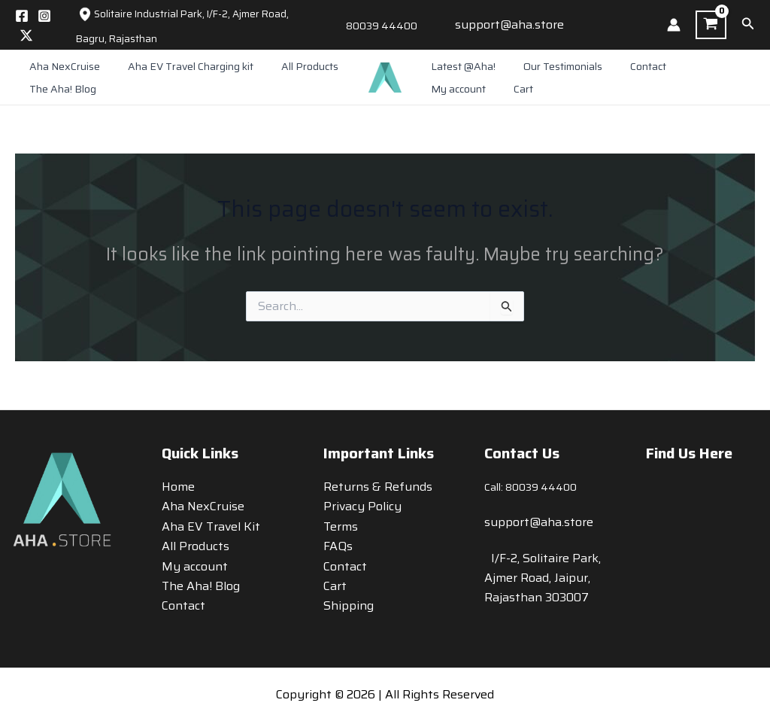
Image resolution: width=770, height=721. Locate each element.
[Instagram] (44, 16)
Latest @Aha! (459, 66)
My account (697, 66)
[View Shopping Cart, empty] (711, 25)
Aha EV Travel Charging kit (180, 66)
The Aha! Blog (59, 89)
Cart (437, 89)
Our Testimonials (552, 66)
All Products (292, 66)
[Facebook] (22, 16)
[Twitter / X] (26, 35)
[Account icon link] (674, 25)
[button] (748, 25)
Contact (631, 66)
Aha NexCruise (61, 66)
